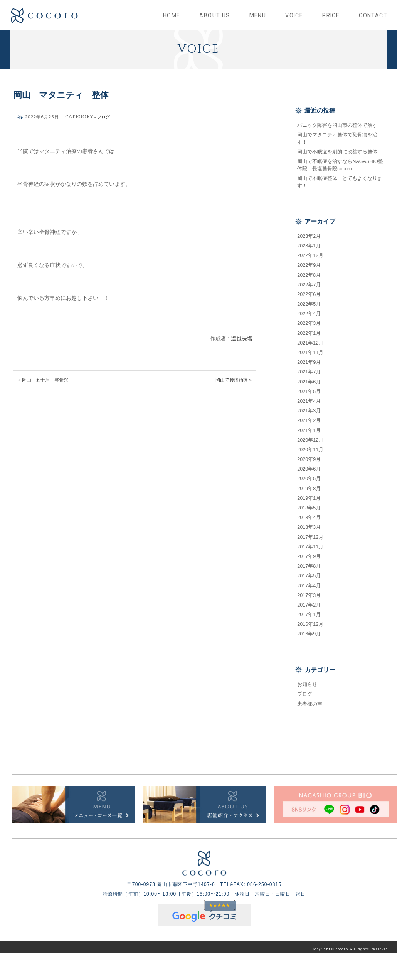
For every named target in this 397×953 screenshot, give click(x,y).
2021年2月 (309, 417)
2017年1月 (309, 611)
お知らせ (307, 681)
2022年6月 (309, 291)
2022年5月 (309, 300)
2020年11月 (310, 446)
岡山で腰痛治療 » (233, 376)
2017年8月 (309, 562)
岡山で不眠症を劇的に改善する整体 (339, 148)
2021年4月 (309, 397)
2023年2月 (309, 232)
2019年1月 (309, 495)
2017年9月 (309, 553)
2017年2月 (309, 601)
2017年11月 (310, 543)
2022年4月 (309, 310)
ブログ (103, 113)
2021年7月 (309, 368)
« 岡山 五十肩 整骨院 (43, 376)
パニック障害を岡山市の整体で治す (337, 121)
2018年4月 (309, 514)
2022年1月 (309, 329)
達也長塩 (241, 335)
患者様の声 (309, 700)
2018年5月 (309, 504)
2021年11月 (310, 349)
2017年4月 (309, 582)
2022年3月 (309, 320)
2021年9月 (309, 358)
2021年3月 (309, 407)
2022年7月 (309, 281)
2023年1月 (309, 242)
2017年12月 (310, 533)
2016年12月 (310, 621)
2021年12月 (310, 339)
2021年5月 (309, 388)
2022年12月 (310, 252)
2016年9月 (309, 630)
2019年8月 (309, 484)
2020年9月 (309, 456)
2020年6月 (309, 465)
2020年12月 (310, 436)
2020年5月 (309, 475)
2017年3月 (309, 592)
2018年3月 (309, 523)
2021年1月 (309, 426)
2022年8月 (309, 271)
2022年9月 (309, 261)
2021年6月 (309, 378)
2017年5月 (309, 572)
